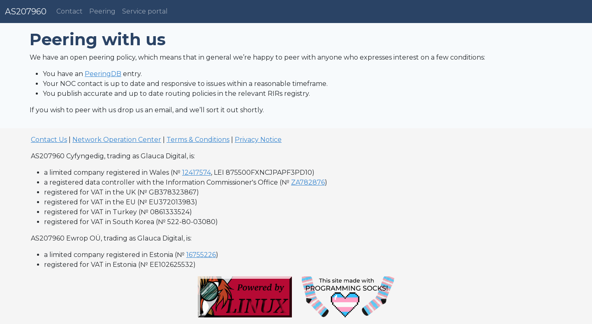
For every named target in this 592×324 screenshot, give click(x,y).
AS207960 (25, 11)
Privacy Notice (258, 139)
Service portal (145, 11)
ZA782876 (308, 182)
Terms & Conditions (197, 139)
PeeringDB (103, 74)
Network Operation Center (116, 139)
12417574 (196, 172)
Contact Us (49, 139)
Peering (102, 11)
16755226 (201, 255)
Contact (69, 11)
